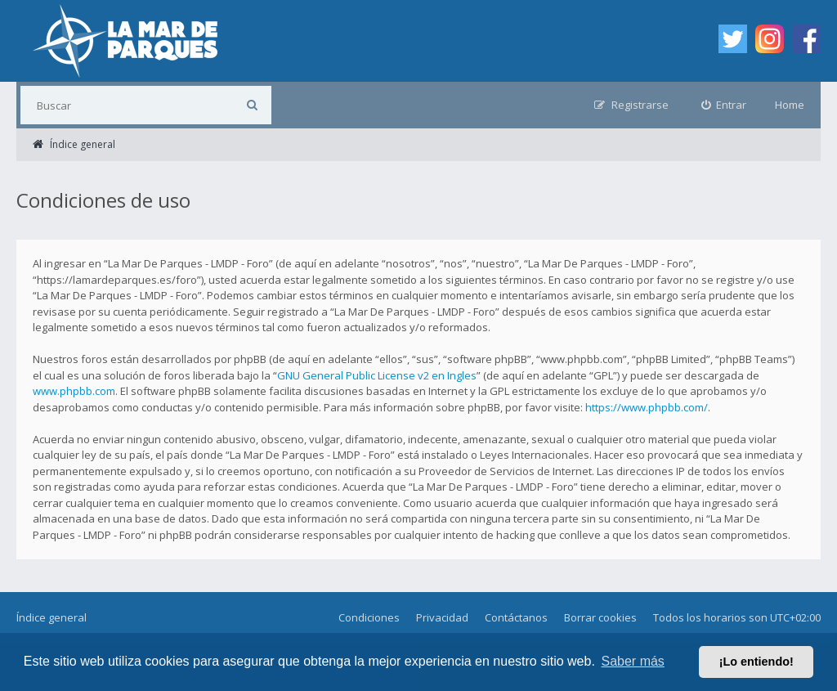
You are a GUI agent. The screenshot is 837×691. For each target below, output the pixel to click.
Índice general (51, 617)
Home (789, 104)
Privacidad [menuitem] (442, 617)
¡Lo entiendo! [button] (756, 661)
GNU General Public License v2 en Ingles (377, 375)
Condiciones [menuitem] (369, 617)
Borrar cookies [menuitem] (600, 617)
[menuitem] (724, 105)
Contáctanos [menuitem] (516, 617)
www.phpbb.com (74, 391)
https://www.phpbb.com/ (646, 407)
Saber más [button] (633, 661)
